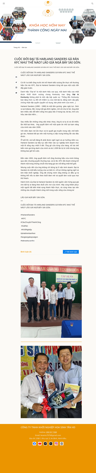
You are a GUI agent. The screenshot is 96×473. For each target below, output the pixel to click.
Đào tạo (24, 47)
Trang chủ (17, 47)
